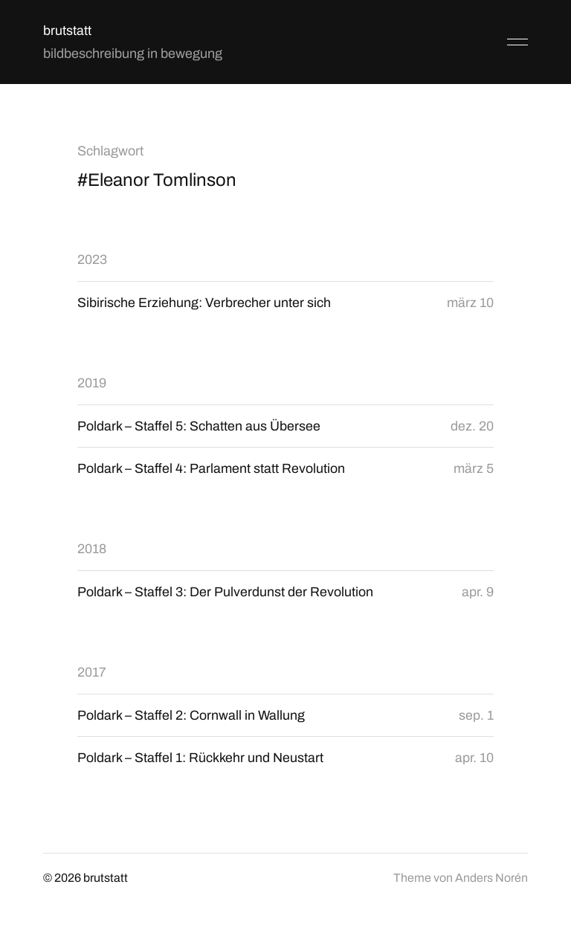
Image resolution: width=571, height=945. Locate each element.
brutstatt (67, 30)
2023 (92, 259)
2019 (91, 382)
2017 (91, 672)
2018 (91, 549)
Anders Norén (491, 879)
